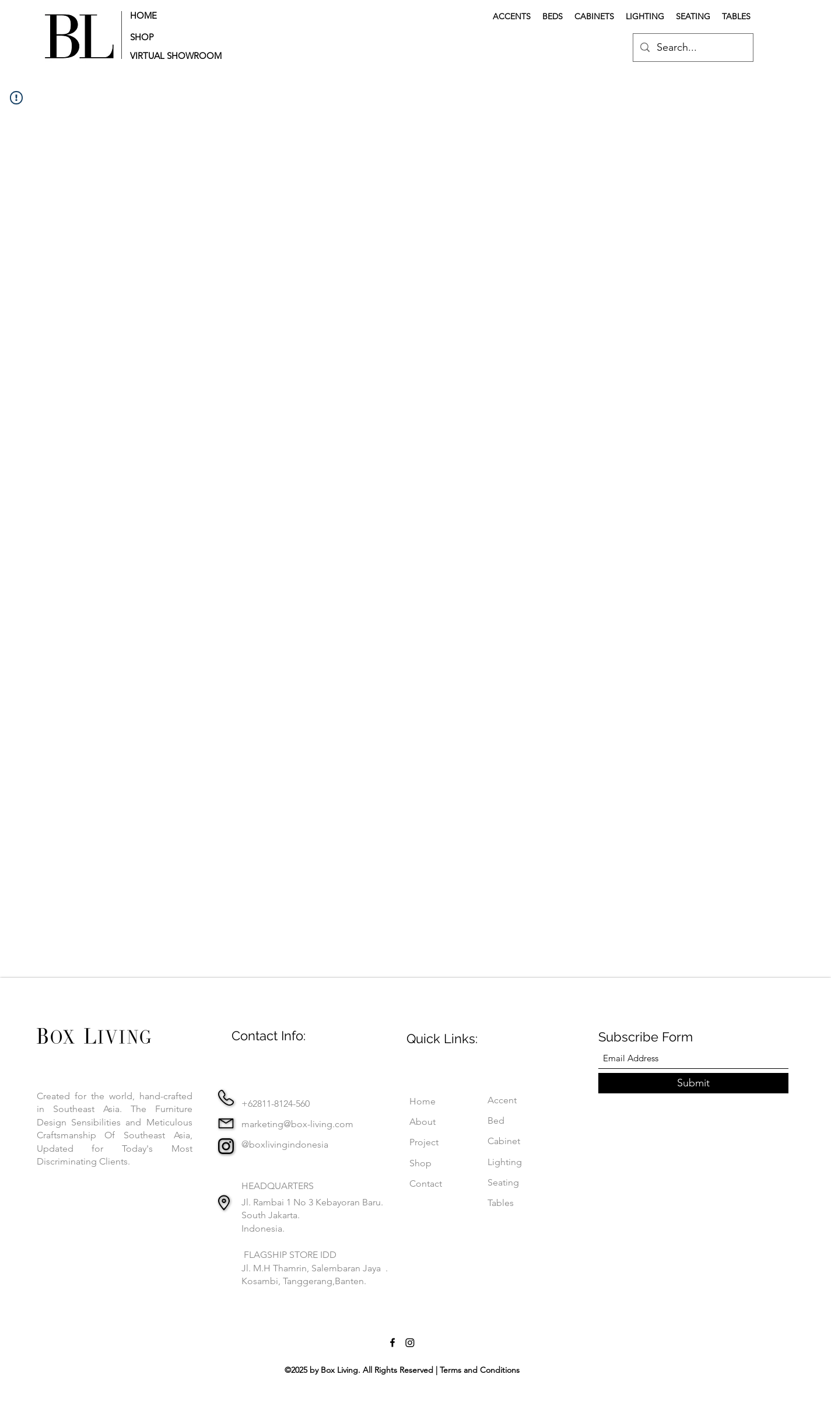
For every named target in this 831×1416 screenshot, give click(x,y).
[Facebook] (392, 1342)
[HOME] (166, 15)
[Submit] (693, 1083)
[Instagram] (410, 1342)
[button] (179, 56)
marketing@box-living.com (297, 1124)
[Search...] (692, 48)
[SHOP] (166, 37)
